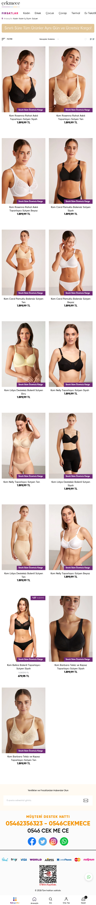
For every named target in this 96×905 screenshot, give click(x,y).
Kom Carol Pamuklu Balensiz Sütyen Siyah (70, 209)
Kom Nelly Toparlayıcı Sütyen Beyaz (70, 573)
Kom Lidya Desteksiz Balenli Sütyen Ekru (23, 392)
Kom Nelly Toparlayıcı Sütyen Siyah (70, 390)
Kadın (26, 13)
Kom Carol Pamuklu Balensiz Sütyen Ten (23, 301)
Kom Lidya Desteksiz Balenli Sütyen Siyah (70, 484)
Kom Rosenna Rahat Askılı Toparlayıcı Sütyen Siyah (23, 117)
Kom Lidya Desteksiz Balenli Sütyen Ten (23, 575)
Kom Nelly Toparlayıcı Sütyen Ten (21, 482)
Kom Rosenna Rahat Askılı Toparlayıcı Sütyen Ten (70, 117)
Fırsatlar (10, 13)
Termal (75, 13)
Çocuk (50, 13)
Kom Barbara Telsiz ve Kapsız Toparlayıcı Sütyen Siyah (71, 667)
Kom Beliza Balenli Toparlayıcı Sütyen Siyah (23, 667)
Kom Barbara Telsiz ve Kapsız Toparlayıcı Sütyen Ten (23, 758)
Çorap (63, 13)
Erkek (38, 13)
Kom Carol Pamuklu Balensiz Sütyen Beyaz (70, 301)
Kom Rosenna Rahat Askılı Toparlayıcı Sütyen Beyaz (23, 209)
